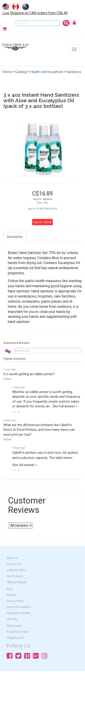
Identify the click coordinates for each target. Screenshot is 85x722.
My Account (14, 625)
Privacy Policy (15, 601)
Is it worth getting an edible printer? (29, 374)
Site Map (12, 619)
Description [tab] (15, 237)
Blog (9, 589)
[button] (14, 411)
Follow (7, 379)
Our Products (15, 576)
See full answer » (65, 406)
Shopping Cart (15, 637)
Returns (12, 595)
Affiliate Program (17, 582)
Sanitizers (74, 72)
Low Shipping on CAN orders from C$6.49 (35, 13)
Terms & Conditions (19, 607)
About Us (12, 558)
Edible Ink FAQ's (16, 570)
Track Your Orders (18, 631)
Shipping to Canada (18, 613)
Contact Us (14, 564)
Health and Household (46, 72)
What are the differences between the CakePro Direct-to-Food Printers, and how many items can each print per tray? (39, 430)
